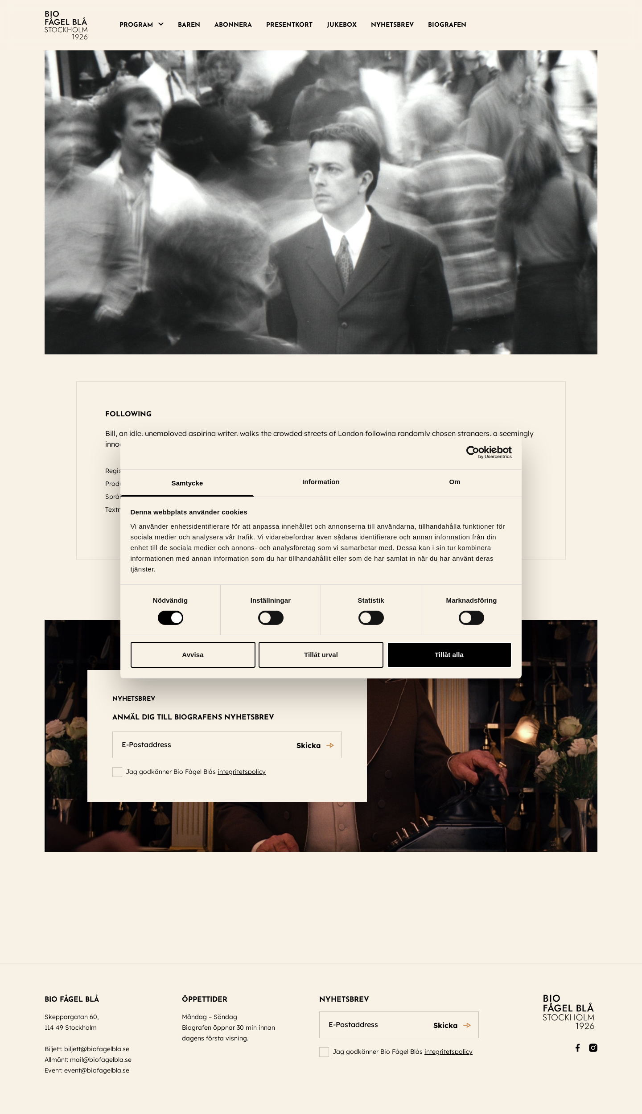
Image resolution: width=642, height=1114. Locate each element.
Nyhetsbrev (392, 25)
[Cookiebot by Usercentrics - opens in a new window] (473, 452)
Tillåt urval (321, 654)
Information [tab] (321, 481)
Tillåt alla (449, 654)
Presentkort (289, 25)
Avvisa (192, 654)
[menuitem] (145, 25)
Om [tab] (454, 481)
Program (136, 25)
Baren (189, 25)
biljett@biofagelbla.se (96, 1049)
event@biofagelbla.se (96, 1070)
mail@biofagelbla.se (101, 1060)
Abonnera (233, 25)
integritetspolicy (242, 772)
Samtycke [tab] (187, 482)
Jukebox (342, 25)
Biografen (447, 25)
